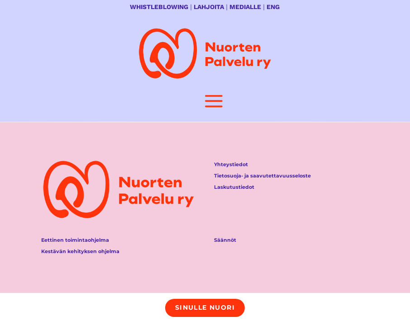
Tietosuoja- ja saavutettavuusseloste (262, 176)
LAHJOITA (209, 6)
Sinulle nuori (205, 307)
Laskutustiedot (234, 187)
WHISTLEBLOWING (159, 6)
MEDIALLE (245, 6)
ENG (273, 6)
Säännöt (225, 240)
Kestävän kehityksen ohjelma (80, 251)
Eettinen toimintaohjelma (75, 240)
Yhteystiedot (231, 164)
